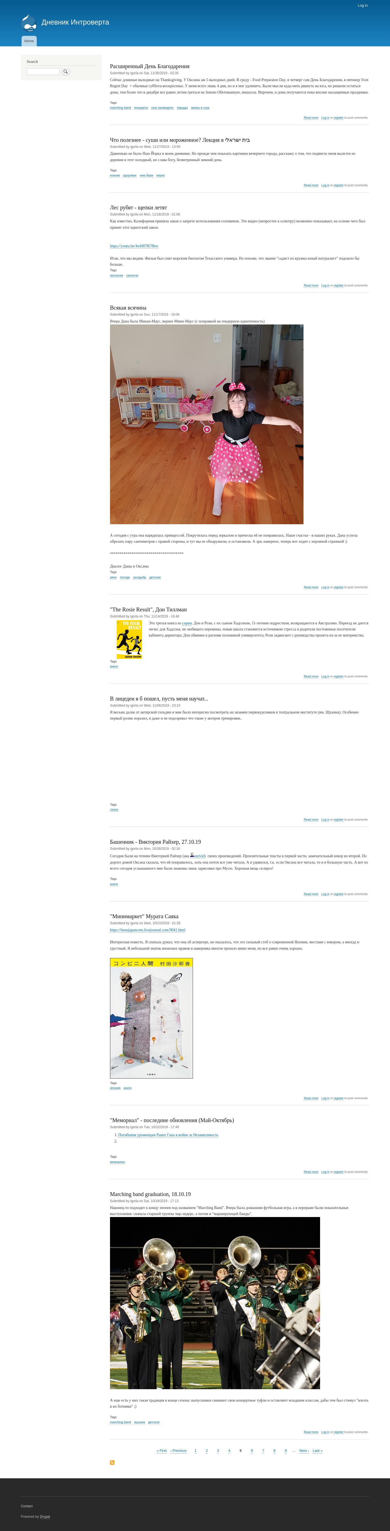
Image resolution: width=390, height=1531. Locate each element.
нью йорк (146, 175)
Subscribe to (112, 1463)
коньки (115, 175)
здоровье (130, 175)
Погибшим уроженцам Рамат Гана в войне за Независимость (168, 1135)
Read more (311, 117)
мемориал (117, 1161)
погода (125, 577)
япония (115, 1088)
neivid (197, 856)
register (339, 117)
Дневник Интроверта (75, 22)
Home (29, 41)
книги (114, 666)
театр (114, 809)
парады (182, 107)
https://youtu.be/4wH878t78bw (134, 246)
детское (155, 577)
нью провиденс (162, 107)
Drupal (45, 1517)
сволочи (132, 275)
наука (160, 175)
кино (113, 577)
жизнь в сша (200, 107)
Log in (363, 5)
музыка (139, 1422)
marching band (120, 107)
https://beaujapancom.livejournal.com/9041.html (147, 930)
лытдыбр (139, 577)
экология (116, 275)
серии (187, 623)
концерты (141, 107)
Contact (27, 1506)
